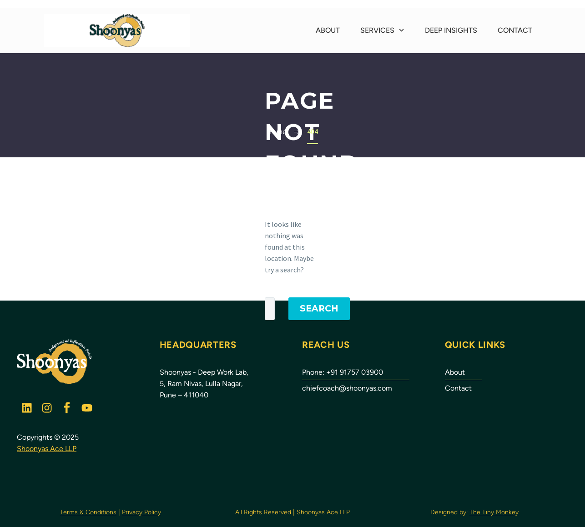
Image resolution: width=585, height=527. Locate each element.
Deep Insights (451, 30)
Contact (515, 30)
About (328, 30)
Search (319, 308)
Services (382, 30)
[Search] (270, 308)
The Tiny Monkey (494, 512)
